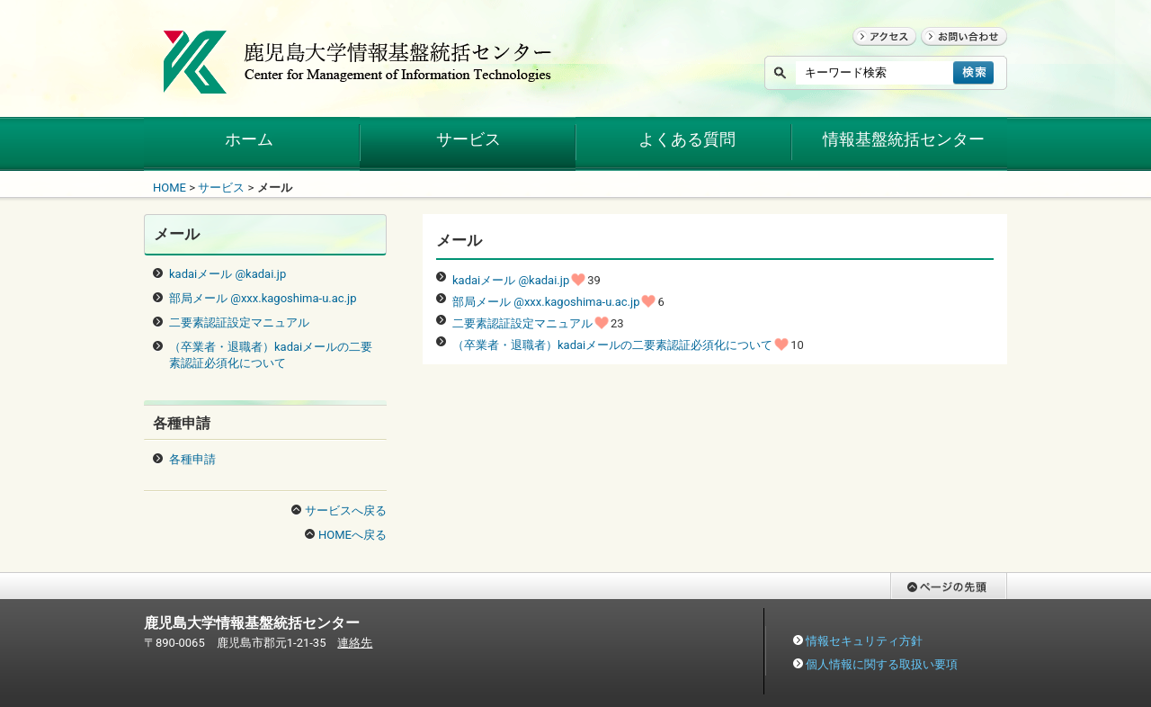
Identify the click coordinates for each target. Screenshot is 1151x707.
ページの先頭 (925, 607)
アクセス (875, 53)
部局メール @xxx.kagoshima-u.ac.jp (545, 302)
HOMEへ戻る (352, 534)
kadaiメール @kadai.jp (510, 280)
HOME (169, 187)
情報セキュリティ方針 (864, 641)
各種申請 (192, 459)
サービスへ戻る (346, 510)
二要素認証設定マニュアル (522, 323)
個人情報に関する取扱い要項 (882, 664)
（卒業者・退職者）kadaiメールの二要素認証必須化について (612, 345)
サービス (221, 187)
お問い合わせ (956, 53)
